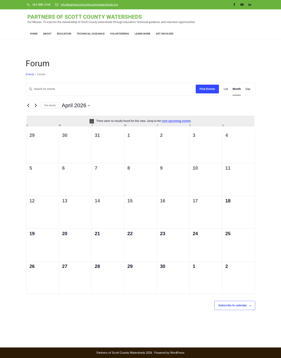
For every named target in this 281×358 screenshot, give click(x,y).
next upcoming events (176, 120)
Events (30, 74)
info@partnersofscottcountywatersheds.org (89, 4)
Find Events (207, 88)
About (47, 33)
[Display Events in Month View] (237, 89)
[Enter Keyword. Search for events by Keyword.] (111, 89)
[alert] (140, 121)
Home (33, 33)
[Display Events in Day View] (247, 89)
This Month (50, 105)
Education (64, 33)
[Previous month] (28, 105)
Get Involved (164, 33)
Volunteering (119, 33)
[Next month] (35, 105)
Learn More (142, 33)
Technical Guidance (91, 33)
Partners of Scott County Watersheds (84, 17)
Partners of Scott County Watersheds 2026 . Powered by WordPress (140, 352)
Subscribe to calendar (232, 305)
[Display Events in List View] (226, 89)
